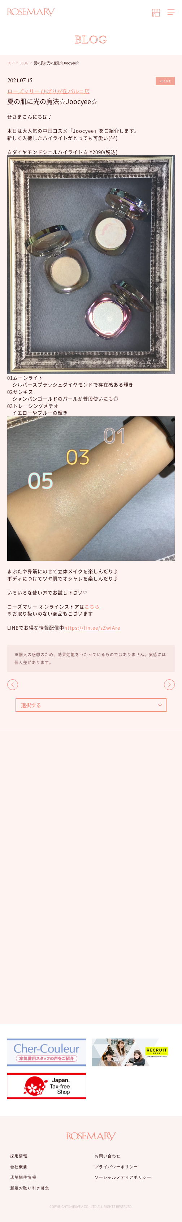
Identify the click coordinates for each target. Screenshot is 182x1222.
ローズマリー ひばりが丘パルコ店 (48, 91)
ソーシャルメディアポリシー (123, 1177)
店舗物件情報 (23, 1177)
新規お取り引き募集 (29, 1188)
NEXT (169, 684)
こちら (92, 606)
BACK (12, 684)
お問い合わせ (108, 1155)
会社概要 (18, 1166)
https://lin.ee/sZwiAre (92, 627)
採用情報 (18, 1155)
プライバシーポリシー (116, 1166)
